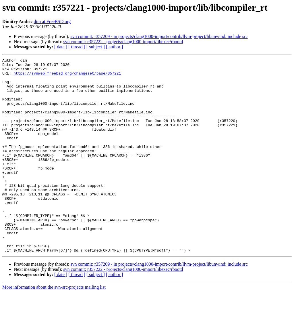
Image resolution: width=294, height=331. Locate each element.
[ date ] (60, 46)
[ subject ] (95, 46)
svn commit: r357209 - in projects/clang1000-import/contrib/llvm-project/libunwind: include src (158, 36)
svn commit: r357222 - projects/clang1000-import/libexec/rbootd (123, 41)
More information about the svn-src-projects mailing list (54, 326)
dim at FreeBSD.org (52, 21)
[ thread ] (76, 46)
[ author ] (114, 46)
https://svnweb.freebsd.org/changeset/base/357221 (67, 76)
